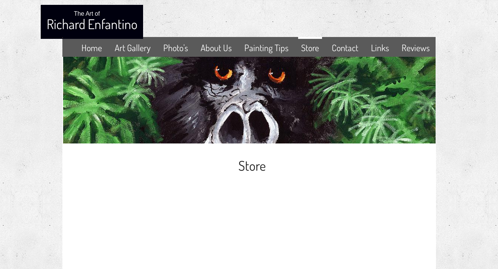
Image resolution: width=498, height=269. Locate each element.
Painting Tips (266, 47)
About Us (216, 47)
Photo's (175, 47)
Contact (345, 47)
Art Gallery (133, 47)
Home (91, 47)
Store (310, 47)
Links (380, 47)
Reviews (416, 47)
